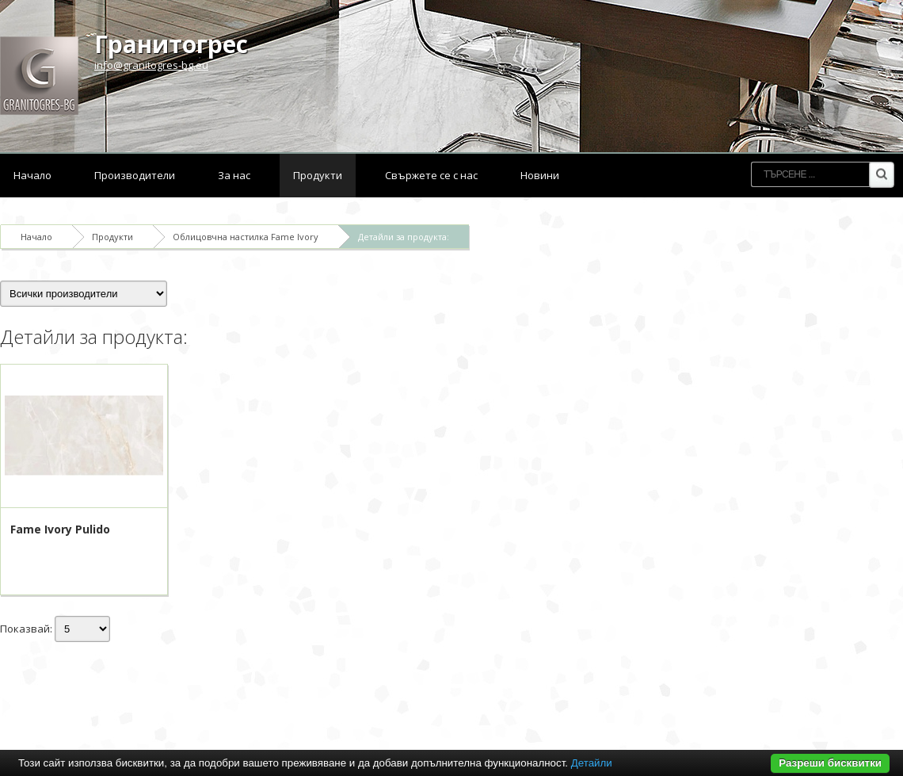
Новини (539, 175)
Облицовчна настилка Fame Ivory (245, 237)
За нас (234, 175)
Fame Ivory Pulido (60, 529)
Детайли (591, 763)
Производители (134, 175)
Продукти (317, 175)
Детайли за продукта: (403, 237)
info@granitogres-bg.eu (151, 65)
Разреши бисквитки (830, 763)
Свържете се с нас (431, 175)
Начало (32, 175)
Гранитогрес (171, 44)
